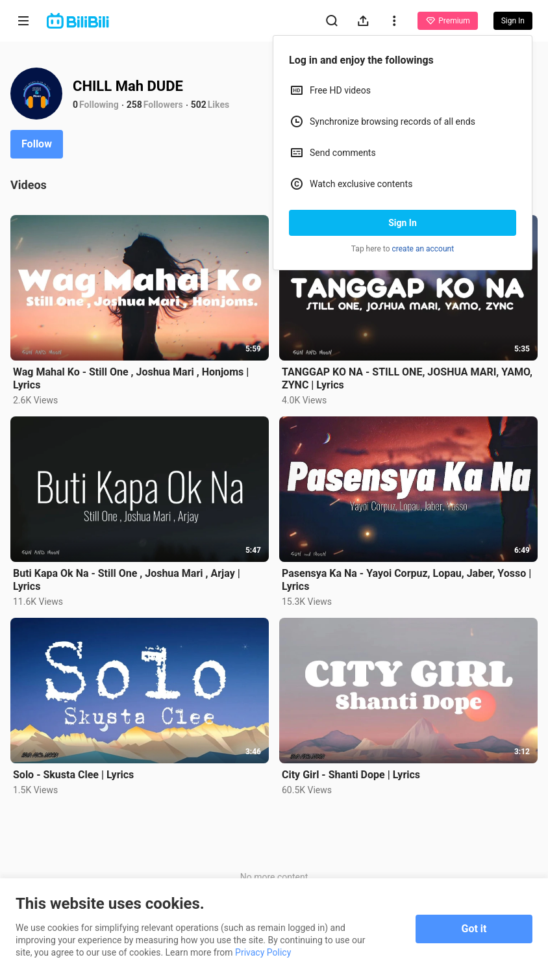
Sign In (402, 223)
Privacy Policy (263, 952)
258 (134, 104)
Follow (36, 144)
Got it (474, 928)
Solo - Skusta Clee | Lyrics (73, 775)
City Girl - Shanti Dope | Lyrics (351, 775)
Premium (447, 21)
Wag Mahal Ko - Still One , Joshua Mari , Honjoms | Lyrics (131, 378)
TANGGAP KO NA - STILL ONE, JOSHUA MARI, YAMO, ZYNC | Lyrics (407, 378)
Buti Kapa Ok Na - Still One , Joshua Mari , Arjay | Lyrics (126, 579)
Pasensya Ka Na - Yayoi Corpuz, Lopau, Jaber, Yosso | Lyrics (406, 579)
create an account (423, 248)
